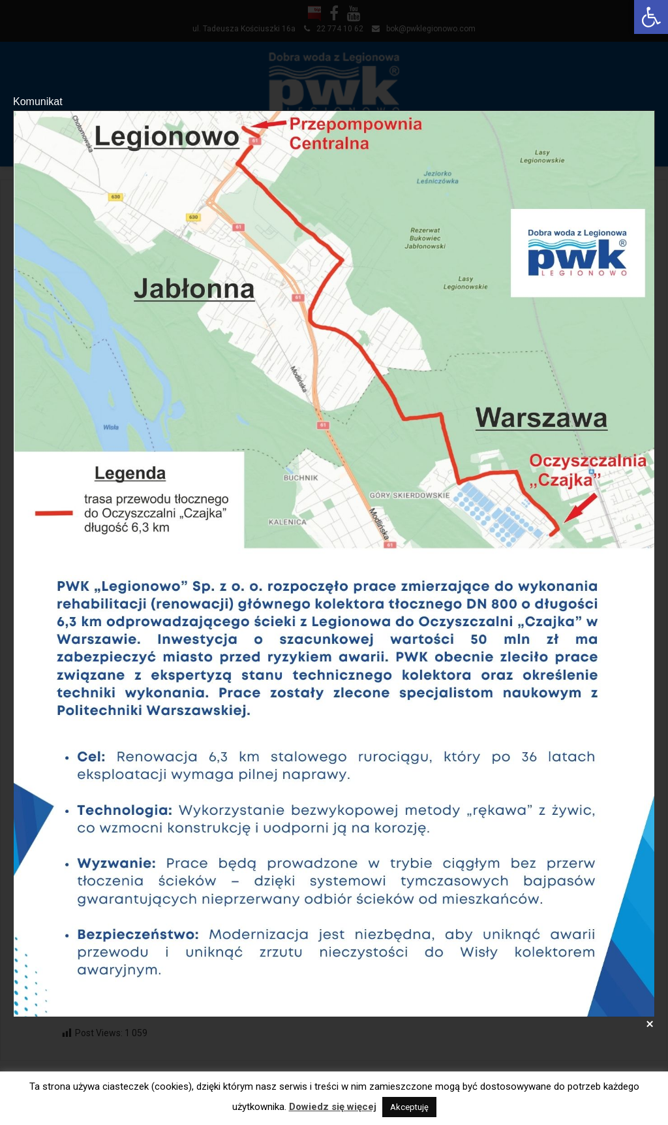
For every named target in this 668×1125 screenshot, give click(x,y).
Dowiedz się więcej (332, 1107)
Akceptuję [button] (409, 1107)
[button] (651, 17)
